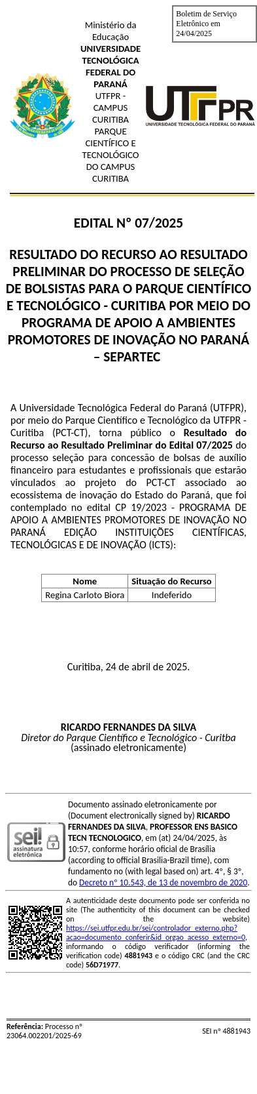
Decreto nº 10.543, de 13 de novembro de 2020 (163, 882)
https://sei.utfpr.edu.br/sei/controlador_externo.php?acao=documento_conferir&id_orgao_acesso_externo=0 (155, 932)
